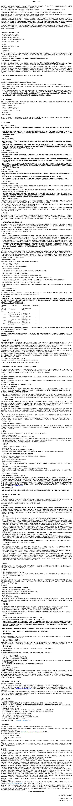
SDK (17, 485)
